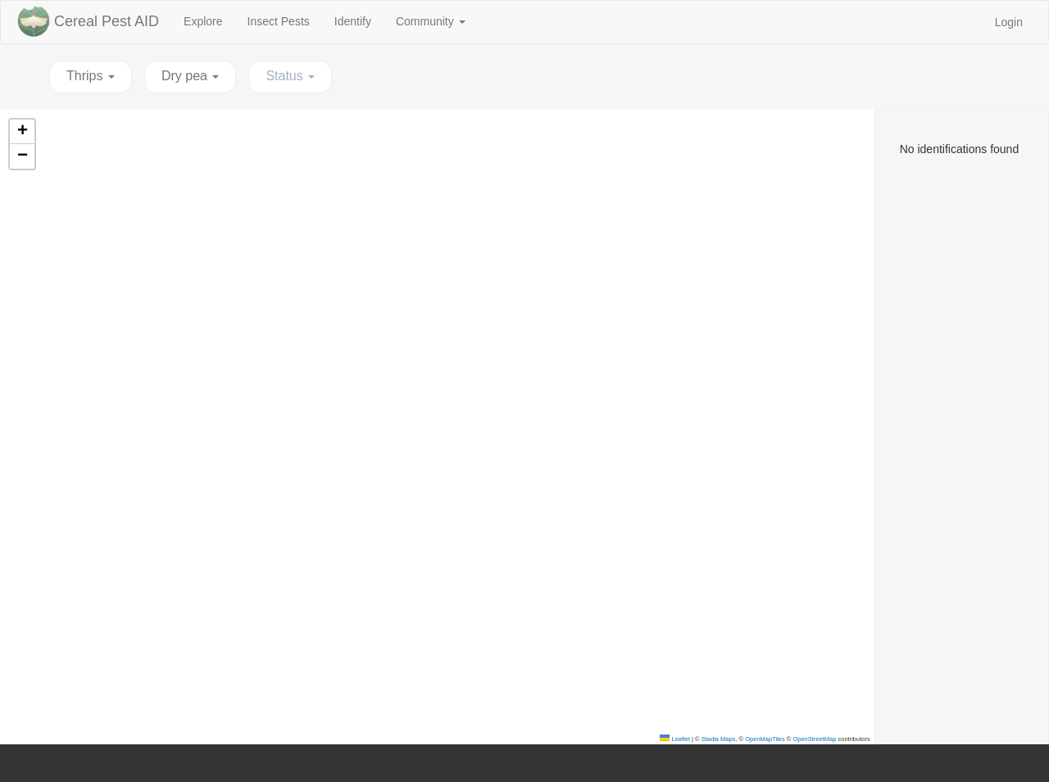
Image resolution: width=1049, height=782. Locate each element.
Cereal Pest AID (106, 21)
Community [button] (430, 21)
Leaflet (675, 739)
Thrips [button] (90, 76)
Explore (209, 20)
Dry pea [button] (190, 76)
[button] (22, 132)
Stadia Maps (719, 739)
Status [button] (290, 76)
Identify (359, 20)
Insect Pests (284, 20)
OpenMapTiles (765, 739)
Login (1009, 22)
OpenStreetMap (814, 739)
